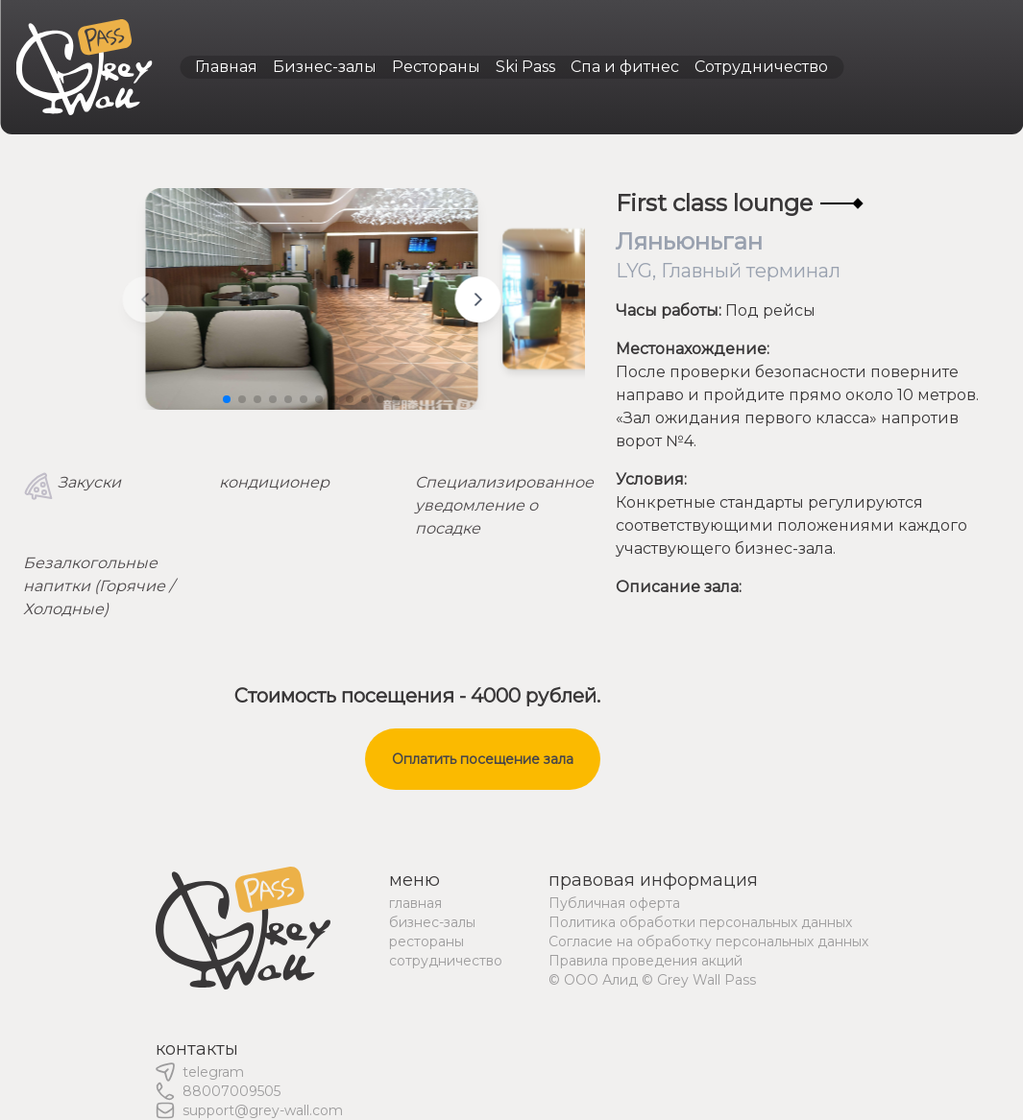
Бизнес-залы (325, 67)
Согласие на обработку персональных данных (708, 941)
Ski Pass (525, 67)
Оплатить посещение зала (482, 759)
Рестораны (436, 67)
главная (415, 903)
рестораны (426, 941)
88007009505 (231, 1091)
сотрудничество (445, 960)
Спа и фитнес (625, 67)
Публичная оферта (614, 903)
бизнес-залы (432, 922)
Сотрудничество (761, 67)
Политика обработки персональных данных (700, 922)
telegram (213, 1072)
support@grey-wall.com (263, 1110)
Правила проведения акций (645, 960)
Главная (226, 67)
